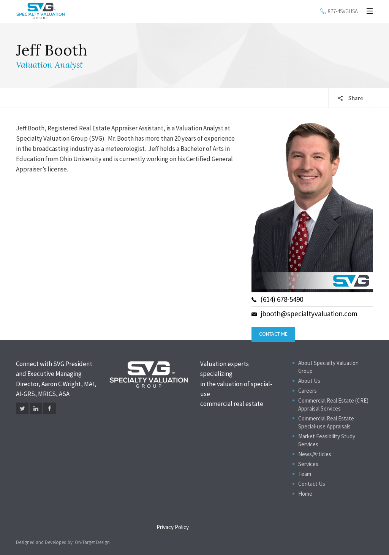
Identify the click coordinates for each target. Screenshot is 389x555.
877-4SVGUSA (343, 11)
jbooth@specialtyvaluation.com (304, 313)
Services (308, 464)
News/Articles (314, 454)
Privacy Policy (173, 527)
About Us (309, 380)
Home (305, 493)
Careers (307, 390)
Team (304, 473)
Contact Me (273, 333)
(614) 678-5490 (277, 299)
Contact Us (311, 483)
